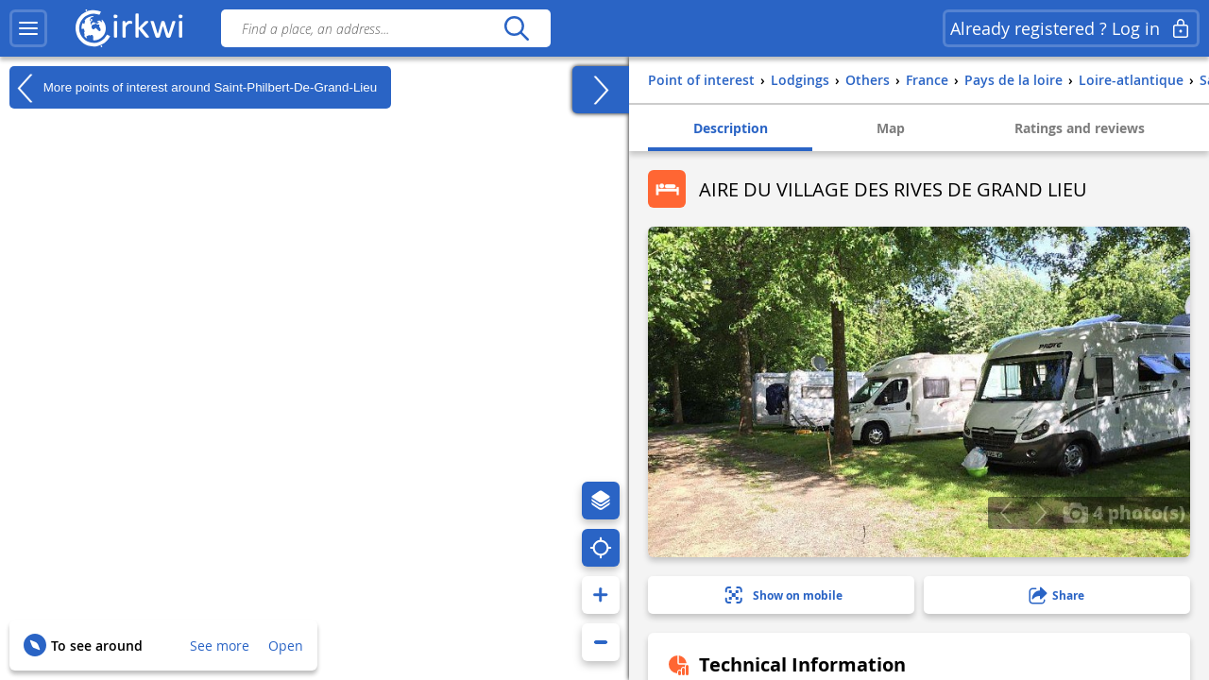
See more (219, 645)
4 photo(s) (1124, 512)
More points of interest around (193, 88)
